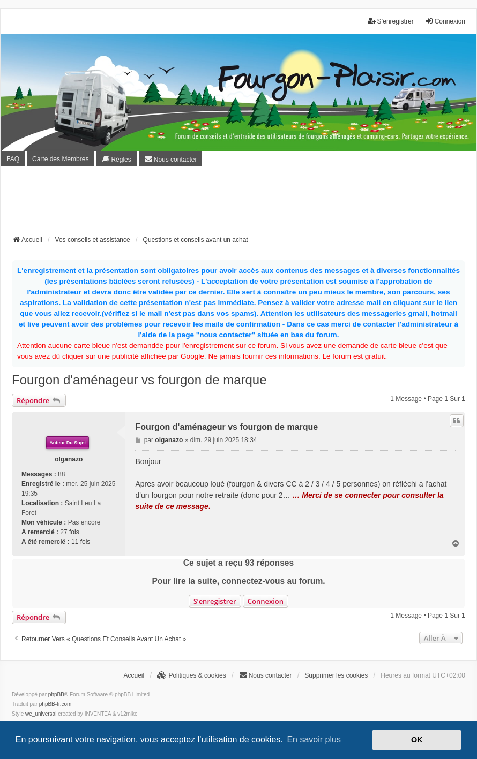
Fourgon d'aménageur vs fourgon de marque (139, 380)
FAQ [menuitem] (12, 159)
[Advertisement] (238, 204)
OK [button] (417, 739)
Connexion (266, 601)
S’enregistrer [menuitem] (391, 21)
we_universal (40, 714)
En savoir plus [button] (314, 739)
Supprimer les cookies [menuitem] (336, 675)
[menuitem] (116, 158)
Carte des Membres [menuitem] (60, 159)
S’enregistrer (214, 601)
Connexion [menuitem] (445, 21)
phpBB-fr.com (55, 704)
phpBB (56, 694)
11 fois (80, 541)
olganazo (69, 459)
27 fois (69, 532)
